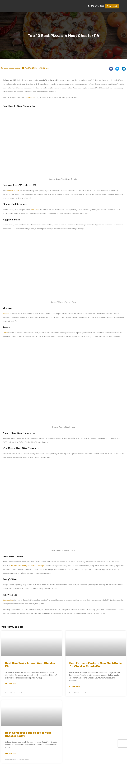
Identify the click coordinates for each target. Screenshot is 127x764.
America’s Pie (8, 600)
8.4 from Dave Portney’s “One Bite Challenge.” (28, 566)
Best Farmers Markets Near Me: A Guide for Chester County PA (95, 664)
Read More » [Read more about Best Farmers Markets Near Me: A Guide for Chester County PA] (74, 686)
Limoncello (35, 210)
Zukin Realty (29, 97)
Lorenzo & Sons (13, 191)
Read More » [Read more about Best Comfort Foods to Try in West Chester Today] (10, 753)
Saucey (5, 333)
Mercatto (6, 314)
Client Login (112, 6)
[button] (111, 69)
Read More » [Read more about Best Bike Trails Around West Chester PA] (10, 684)
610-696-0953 (97, 6)
